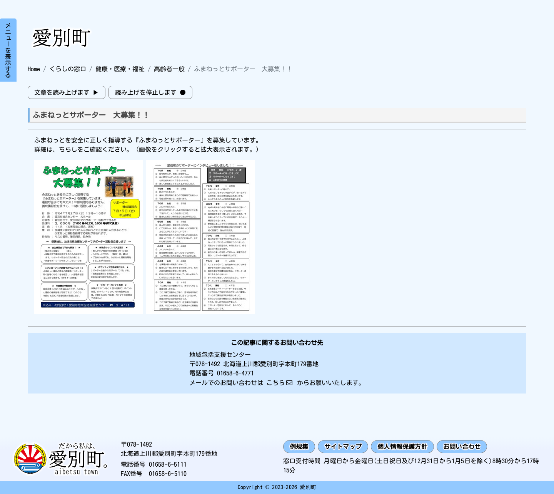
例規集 (299, 447)
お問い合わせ (462, 447)
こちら (275, 383)
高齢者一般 (169, 69)
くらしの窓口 (67, 69)
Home (34, 69)
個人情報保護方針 (402, 447)
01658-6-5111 (168, 464)
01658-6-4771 (235, 373)
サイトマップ (343, 447)
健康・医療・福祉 (120, 69)
